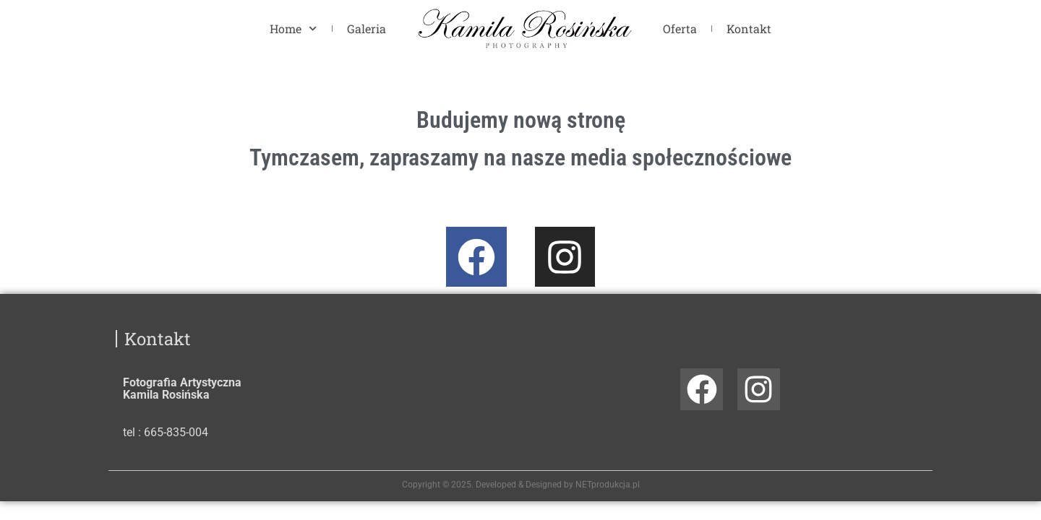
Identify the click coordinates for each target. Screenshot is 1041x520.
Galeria (366, 28)
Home (293, 28)
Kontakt (749, 28)
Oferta (680, 28)
